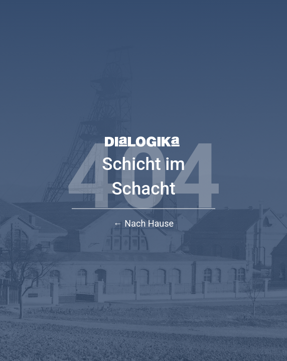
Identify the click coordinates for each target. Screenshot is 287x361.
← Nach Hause (143, 223)
